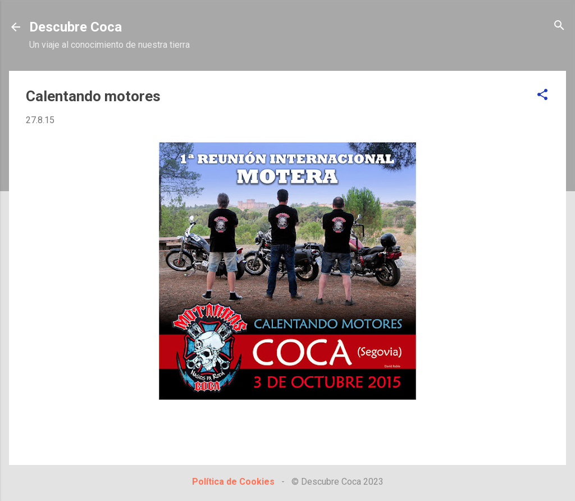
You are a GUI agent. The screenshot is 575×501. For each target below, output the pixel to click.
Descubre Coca (75, 27)
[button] (542, 95)
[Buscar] (559, 26)
